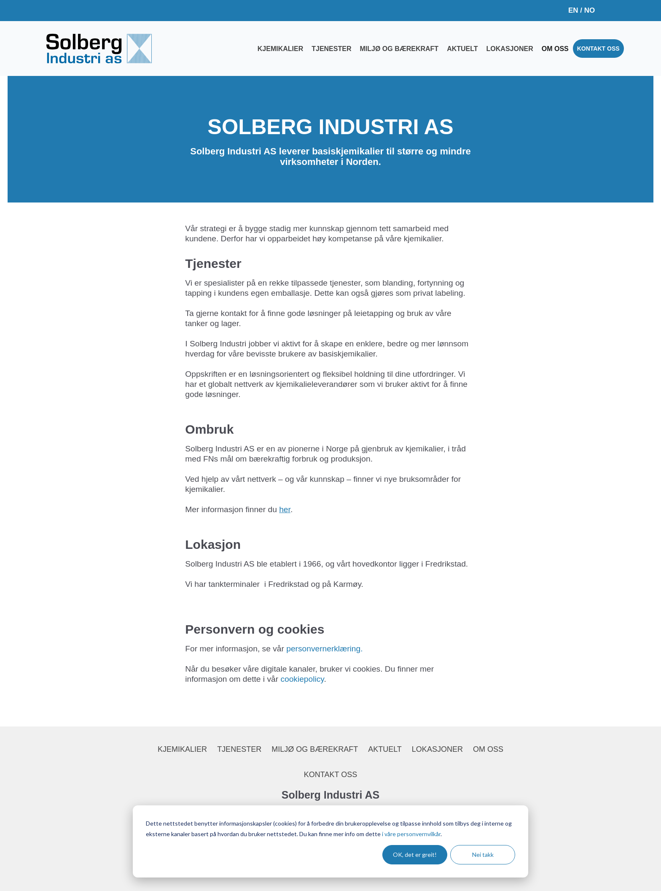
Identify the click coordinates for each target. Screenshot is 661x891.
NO (589, 10)
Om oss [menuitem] (555, 48)
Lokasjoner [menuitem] (509, 48)
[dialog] (330, 841)
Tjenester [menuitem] (331, 48)
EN (573, 10)
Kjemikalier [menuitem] (280, 48)
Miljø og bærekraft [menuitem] (399, 48)
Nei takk (483, 854)
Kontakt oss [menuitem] (598, 48)
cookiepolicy (302, 679)
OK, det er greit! (415, 854)
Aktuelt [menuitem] (462, 48)
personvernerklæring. (324, 648)
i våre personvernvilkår (411, 833)
